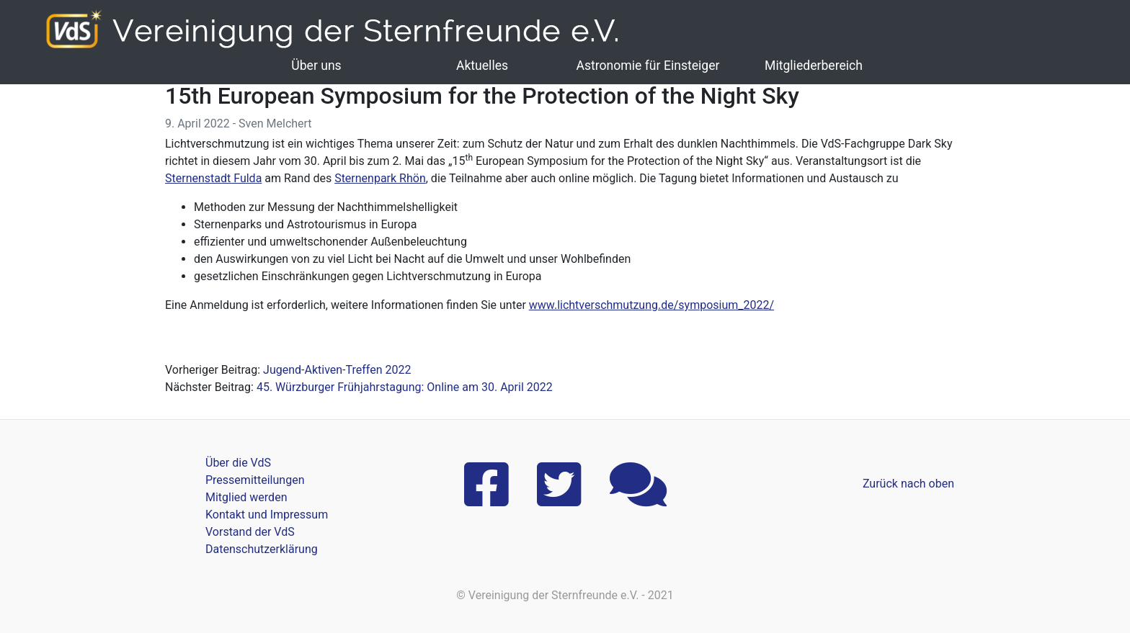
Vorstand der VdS (250, 532)
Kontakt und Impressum (266, 514)
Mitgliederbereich (814, 65)
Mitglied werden (246, 497)
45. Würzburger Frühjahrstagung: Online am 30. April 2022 (405, 387)
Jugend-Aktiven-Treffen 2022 (337, 370)
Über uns (316, 65)
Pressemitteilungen (254, 480)
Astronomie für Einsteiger (647, 65)
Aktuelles (482, 65)
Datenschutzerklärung (261, 549)
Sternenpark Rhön (380, 178)
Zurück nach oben (908, 483)
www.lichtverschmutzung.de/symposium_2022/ (651, 305)
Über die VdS (238, 463)
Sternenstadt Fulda (213, 178)
